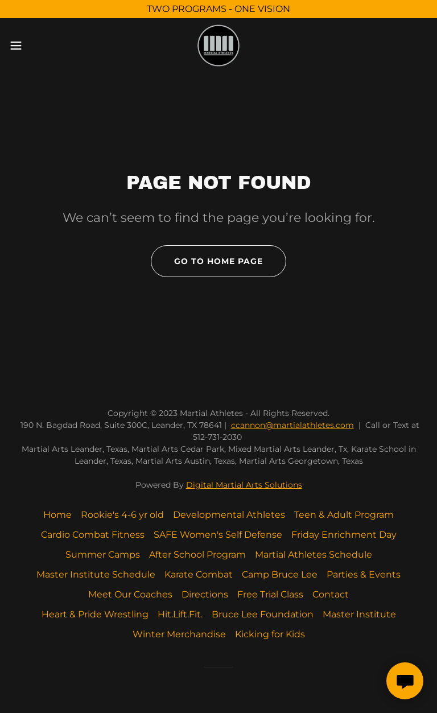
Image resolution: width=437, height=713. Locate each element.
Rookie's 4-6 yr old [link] (122, 514)
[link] (218, 45)
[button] (37, 45)
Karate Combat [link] (198, 574)
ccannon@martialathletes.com (292, 425)
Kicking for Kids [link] (270, 634)
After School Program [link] (197, 554)
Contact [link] (330, 594)
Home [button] (57, 514)
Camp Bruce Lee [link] (280, 574)
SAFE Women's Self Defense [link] (218, 534)
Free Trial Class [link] (270, 594)
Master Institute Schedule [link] (95, 574)
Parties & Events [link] (364, 574)
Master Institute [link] (359, 614)
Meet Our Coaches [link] (130, 594)
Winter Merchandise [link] (179, 634)
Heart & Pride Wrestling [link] (95, 614)
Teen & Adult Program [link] (344, 514)
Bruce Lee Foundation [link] (263, 614)
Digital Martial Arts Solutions (244, 485)
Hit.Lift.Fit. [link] (180, 614)
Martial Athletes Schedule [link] (313, 554)
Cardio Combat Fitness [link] (93, 534)
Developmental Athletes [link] (229, 514)
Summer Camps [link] (102, 554)
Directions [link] (205, 594)
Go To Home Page (218, 261)
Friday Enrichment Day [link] (344, 534)
